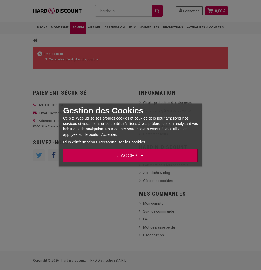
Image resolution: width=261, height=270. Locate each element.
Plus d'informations (80, 142)
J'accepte (130, 155)
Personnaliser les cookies (122, 142)
